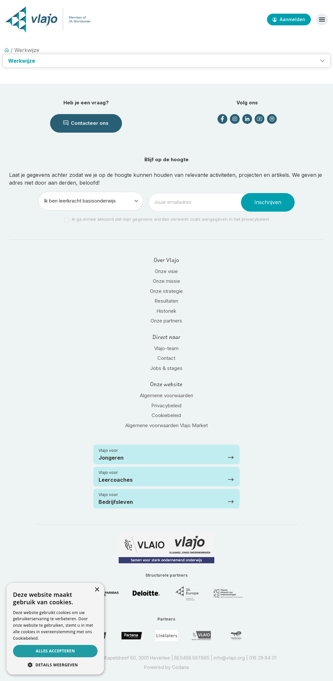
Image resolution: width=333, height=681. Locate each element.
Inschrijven (267, 202)
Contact (166, 358)
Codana (180, 667)
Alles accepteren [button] (55, 651)
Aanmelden (289, 19)
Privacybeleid (166, 405)
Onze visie (166, 271)
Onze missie (166, 281)
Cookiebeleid (166, 415)
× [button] (96, 589)
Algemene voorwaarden (166, 395)
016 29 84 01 (262, 658)
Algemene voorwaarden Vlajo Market (166, 425)
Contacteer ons (86, 123)
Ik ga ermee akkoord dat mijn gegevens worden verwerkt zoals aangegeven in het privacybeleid (170, 219)
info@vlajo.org (229, 658)
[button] (166, 61)
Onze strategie (166, 291)
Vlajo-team (166, 348)
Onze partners (166, 321)
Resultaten (166, 301)
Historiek (166, 311)
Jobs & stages (166, 368)
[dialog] (55, 628)
